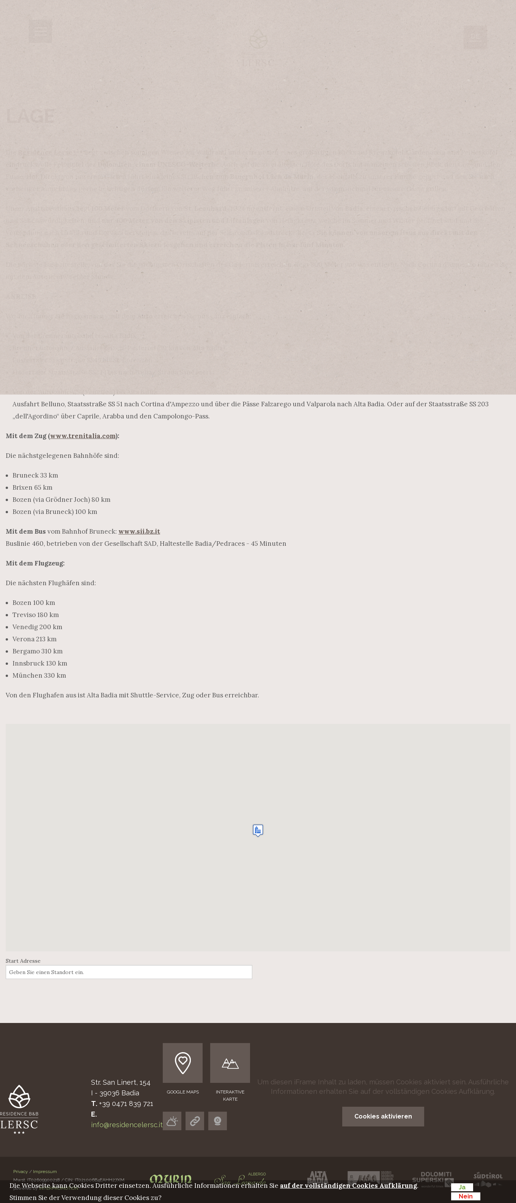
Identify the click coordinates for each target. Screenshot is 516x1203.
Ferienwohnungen (262, 219)
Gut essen (221, 242)
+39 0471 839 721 (126, 1103)
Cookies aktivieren (383, 1116)
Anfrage (200, 332)
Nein (466, 1196)
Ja (462, 1187)
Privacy (20, 1171)
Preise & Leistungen (236, 317)
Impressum (45, 1171)
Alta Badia (222, 287)
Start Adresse (23, 960)
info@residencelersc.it (127, 1125)
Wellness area (243, 264)
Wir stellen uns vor (269, 196)
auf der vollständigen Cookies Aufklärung (427, 1091)
